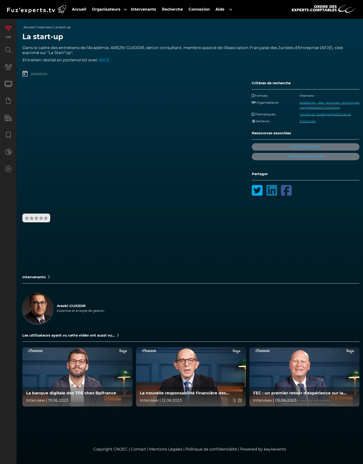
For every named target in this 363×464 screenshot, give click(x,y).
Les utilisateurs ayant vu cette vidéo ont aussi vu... (70, 335)
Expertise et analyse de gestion (80, 310)
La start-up (62, 27)
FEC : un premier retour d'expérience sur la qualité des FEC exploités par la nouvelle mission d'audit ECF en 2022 (304, 393)
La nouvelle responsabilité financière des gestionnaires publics (183, 393)
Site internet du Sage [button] (305, 156)
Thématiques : (264, 114)
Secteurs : (261, 121)
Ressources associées (271, 133)
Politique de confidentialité (211, 449)
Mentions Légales (165, 449)
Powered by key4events (263, 449)
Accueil (29, 27)
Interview (44, 27)
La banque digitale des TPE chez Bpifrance (71, 393)
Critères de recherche (271, 83)
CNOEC (120, 449)
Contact (139, 449)
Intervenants (36, 277)
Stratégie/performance (333, 114)
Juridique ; (308, 114)
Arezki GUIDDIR (71, 306)
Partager (260, 174)
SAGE (104, 60)
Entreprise (308, 121)
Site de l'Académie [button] (306, 147)
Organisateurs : (266, 102)
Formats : (260, 95)
